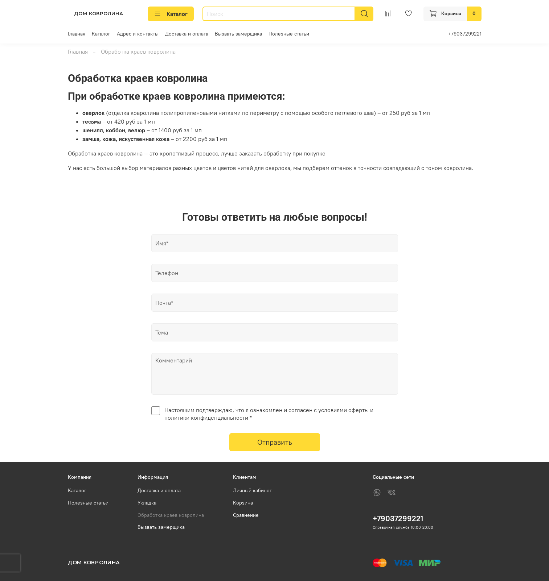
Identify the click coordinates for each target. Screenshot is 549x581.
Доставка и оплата (186, 33)
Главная (76, 33)
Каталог (171, 13)
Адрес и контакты (138, 33)
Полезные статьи (289, 33)
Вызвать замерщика (238, 33)
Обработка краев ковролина (171, 515)
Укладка (147, 502)
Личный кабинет (252, 490)
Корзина (243, 502)
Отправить (274, 442)
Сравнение (246, 515)
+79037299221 (465, 33)
